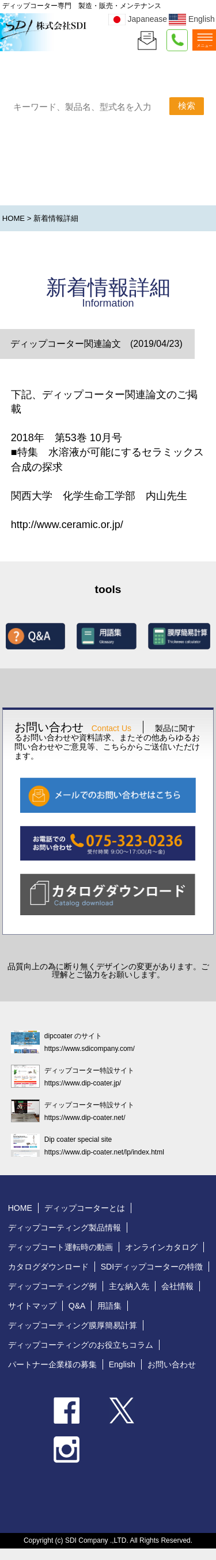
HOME (13, 218)
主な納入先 (129, 1286)
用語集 (109, 1305)
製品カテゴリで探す (50, 182)
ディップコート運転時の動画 (60, 1247)
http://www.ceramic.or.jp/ (67, 524)
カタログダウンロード (48, 1266)
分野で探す (143, 184)
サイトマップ (32, 1305)
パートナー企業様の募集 (52, 1364)
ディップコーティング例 (52, 1286)
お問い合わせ (171, 1364)
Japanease (138, 19)
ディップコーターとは (84, 1208)
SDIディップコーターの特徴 (152, 1266)
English (192, 19)
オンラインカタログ (161, 1247)
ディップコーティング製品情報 (64, 1227)
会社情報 (177, 1286)
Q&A (77, 1305)
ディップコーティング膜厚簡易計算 (72, 1325)
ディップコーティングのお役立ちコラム (80, 1344)
